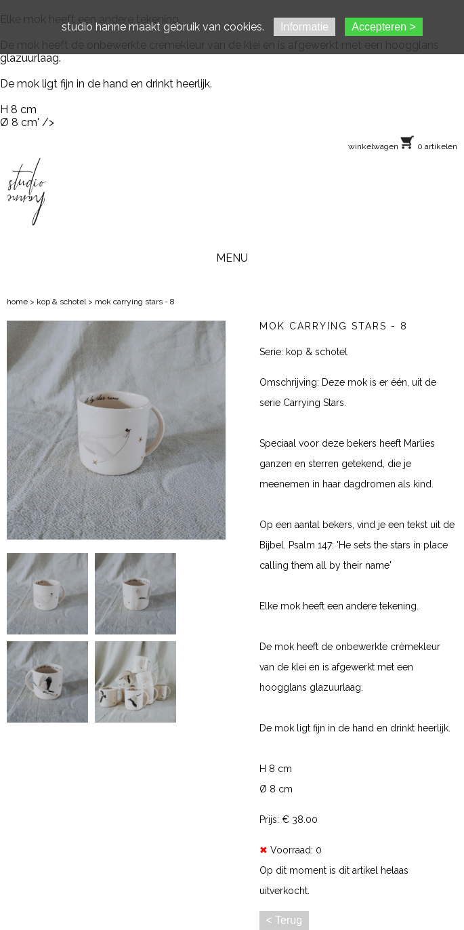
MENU (232, 257)
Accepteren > (384, 27)
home (17, 301)
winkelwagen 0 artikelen (402, 146)
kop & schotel (61, 301)
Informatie (304, 27)
